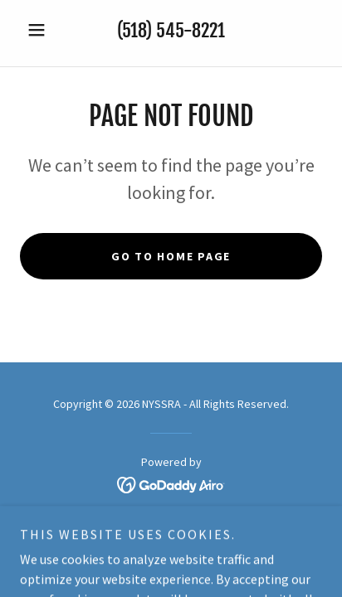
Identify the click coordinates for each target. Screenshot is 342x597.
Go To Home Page (171, 256)
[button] (43, 29)
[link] (171, 482)
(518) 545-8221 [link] (171, 30)
